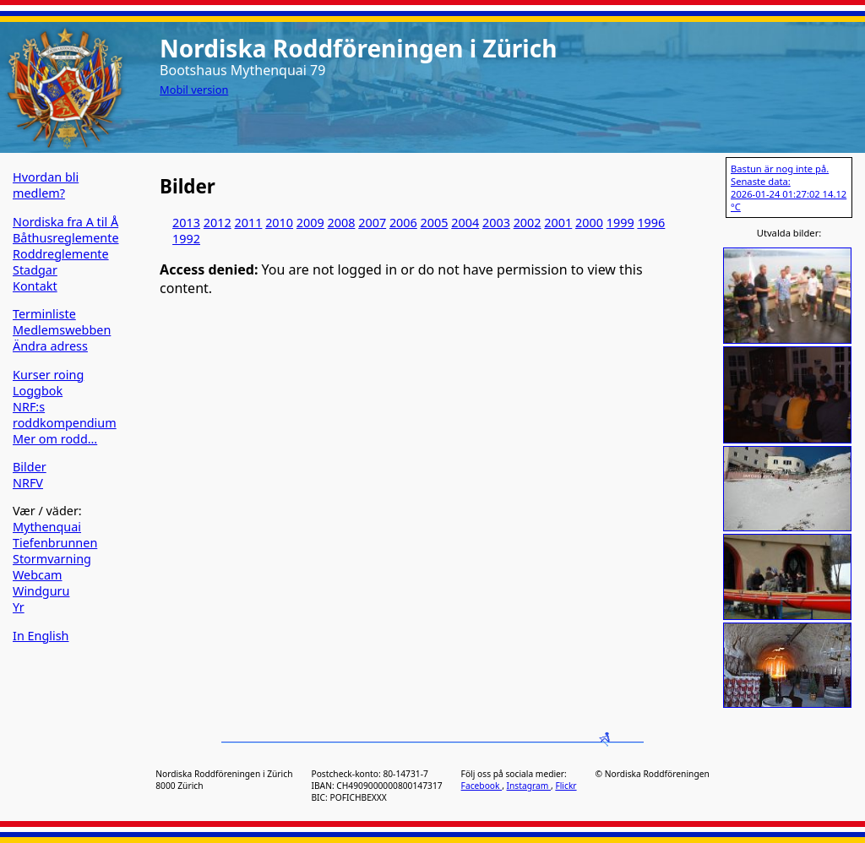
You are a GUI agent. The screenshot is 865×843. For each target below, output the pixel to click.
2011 (248, 223)
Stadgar (35, 270)
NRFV (28, 483)
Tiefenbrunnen (55, 543)
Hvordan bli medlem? (46, 185)
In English (40, 636)
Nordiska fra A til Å (65, 222)
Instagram (529, 785)
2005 (435, 223)
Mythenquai (47, 527)
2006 (403, 223)
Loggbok (38, 391)
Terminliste (44, 314)
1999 (620, 223)
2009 (310, 223)
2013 (186, 223)
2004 (465, 223)
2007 (372, 223)
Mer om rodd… (55, 439)
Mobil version (194, 89)
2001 (558, 223)
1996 (651, 223)
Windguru (41, 591)
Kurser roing (48, 375)
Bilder (29, 467)
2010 (279, 223)
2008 (342, 223)
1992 (186, 239)
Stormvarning (52, 559)
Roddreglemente (61, 254)
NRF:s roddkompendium (65, 415)
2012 (217, 223)
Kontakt (35, 286)
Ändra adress (50, 346)
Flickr (565, 785)
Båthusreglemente (66, 238)
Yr (18, 607)
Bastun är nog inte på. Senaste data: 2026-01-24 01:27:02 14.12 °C (788, 187)
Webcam (38, 575)
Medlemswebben (62, 330)
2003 (496, 223)
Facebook (482, 785)
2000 (589, 223)
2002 (527, 223)
